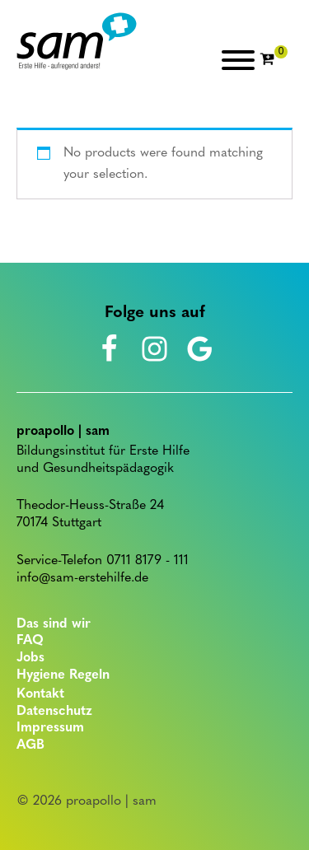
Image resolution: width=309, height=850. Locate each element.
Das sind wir (53, 624)
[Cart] (274, 60)
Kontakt (40, 694)
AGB (30, 745)
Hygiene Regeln (63, 675)
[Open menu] (238, 60)
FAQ (30, 640)
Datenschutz (54, 711)
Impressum (50, 728)
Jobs (30, 658)
